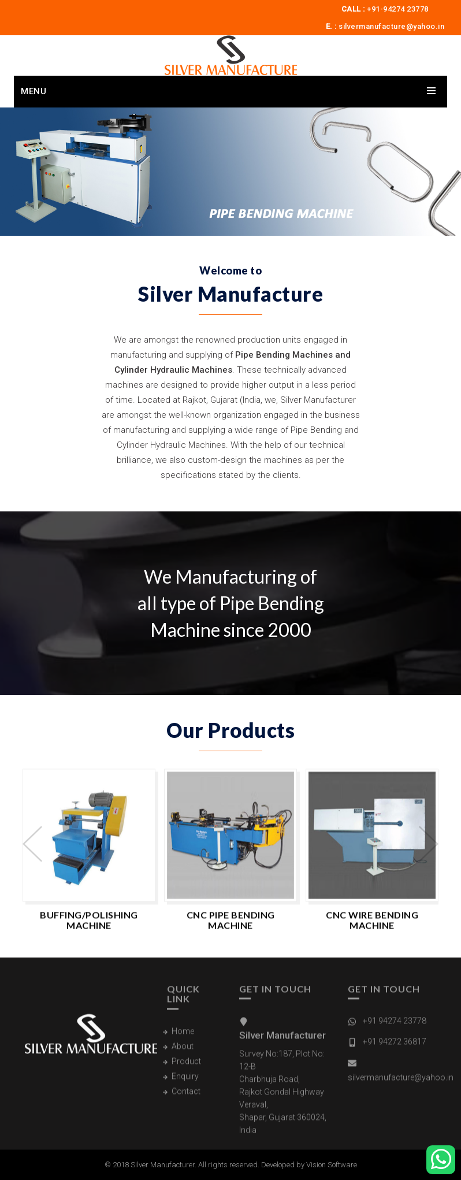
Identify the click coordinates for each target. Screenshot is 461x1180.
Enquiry (185, 1081)
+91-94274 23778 (398, 9)
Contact (186, 1096)
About (183, 1051)
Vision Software (331, 1164)
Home (183, 1036)
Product (186, 1066)
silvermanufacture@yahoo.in (391, 26)
